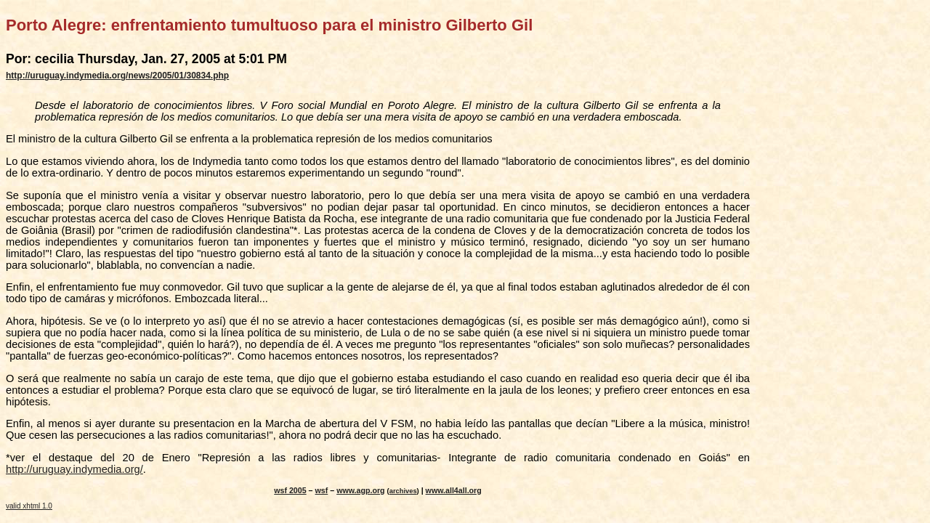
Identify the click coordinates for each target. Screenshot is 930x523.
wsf (321, 490)
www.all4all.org (454, 490)
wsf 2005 (290, 490)
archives (403, 491)
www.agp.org (360, 490)
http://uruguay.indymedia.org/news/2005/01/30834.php (117, 75)
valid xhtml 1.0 (29, 506)
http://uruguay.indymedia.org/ (74, 469)
